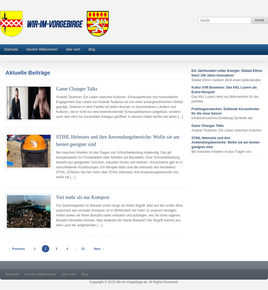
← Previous (16, 248)
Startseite (11, 49)
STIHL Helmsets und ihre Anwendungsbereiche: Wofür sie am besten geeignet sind (225, 142)
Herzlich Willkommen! (42, 49)
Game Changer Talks (76, 89)
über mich (73, 49)
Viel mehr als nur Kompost (82, 197)
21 (83, 248)
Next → (99, 248)
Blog (92, 49)
